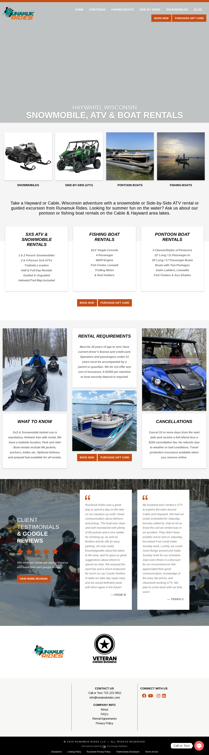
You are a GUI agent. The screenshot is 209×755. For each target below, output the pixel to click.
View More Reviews (34, 578)
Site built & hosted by (104, 746)
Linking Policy (74, 752)
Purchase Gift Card (189, 18)
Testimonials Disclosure (127, 752)
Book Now (161, 18)
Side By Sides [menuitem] (149, 9)
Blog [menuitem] (198, 9)
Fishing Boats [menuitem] (122, 9)
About (104, 709)
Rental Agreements (104, 718)
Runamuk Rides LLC (90, 742)
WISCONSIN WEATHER (38, 699)
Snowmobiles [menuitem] (177, 9)
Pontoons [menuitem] (97, 9)
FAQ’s (104, 714)
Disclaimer (56, 752)
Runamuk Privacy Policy (98, 752)
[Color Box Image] (35, 369)
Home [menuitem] (79, 9)
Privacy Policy (104, 723)
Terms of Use (151, 752)
